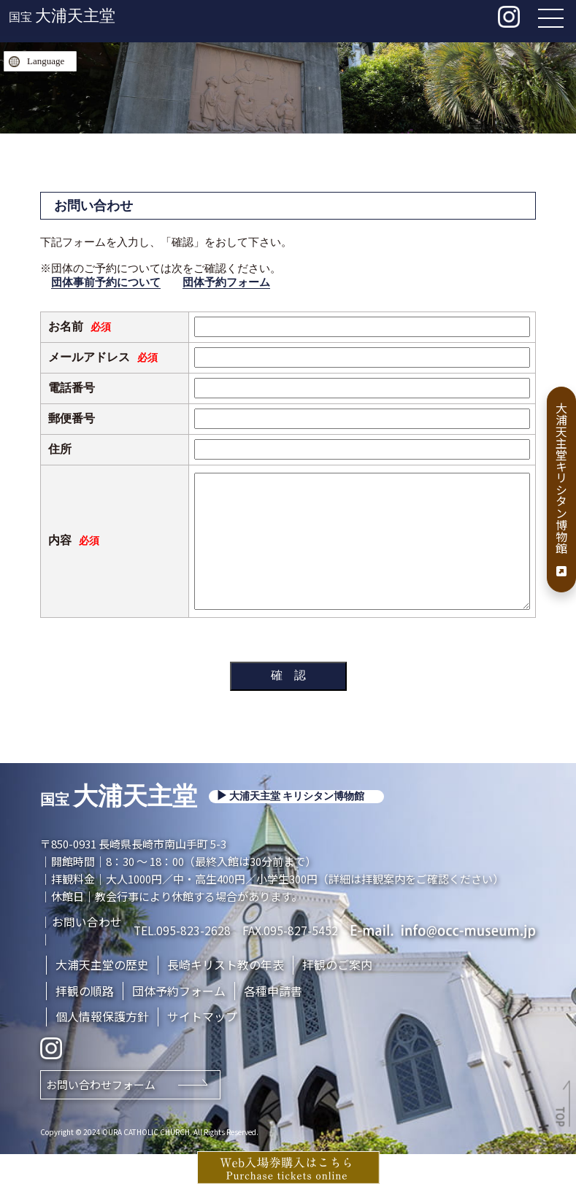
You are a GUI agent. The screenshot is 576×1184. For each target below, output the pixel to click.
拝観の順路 (84, 1020)
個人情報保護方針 (102, 1046)
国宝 (62, 17)
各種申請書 (273, 1020)
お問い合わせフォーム (100, 1114)
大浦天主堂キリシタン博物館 (561, 489)
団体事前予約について (106, 282)
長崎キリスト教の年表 (225, 993)
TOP (562, 1117)
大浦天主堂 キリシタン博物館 (297, 825)
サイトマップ (202, 1046)
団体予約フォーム (226, 282)
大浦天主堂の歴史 (102, 993)
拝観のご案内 (337, 993)
